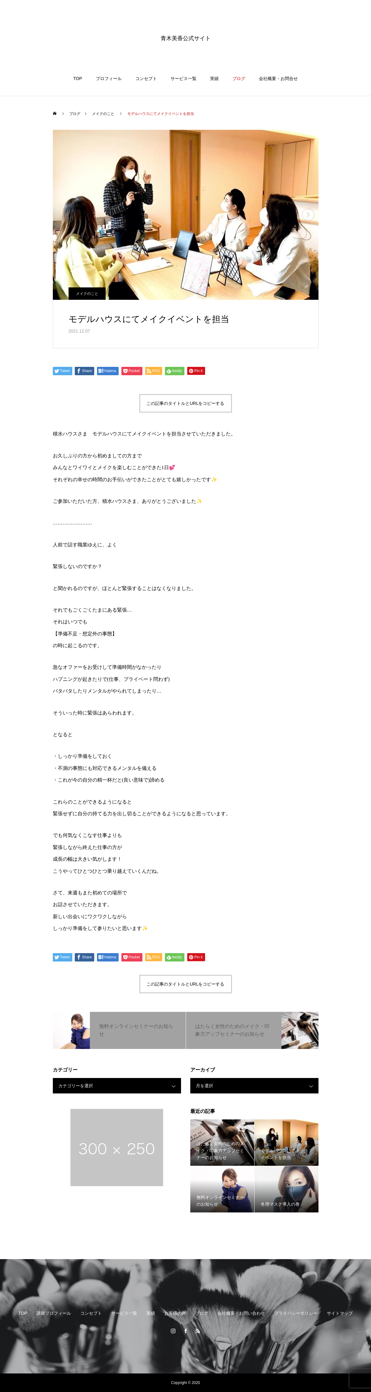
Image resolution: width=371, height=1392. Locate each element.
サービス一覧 (183, 78)
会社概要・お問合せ (278, 78)
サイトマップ (340, 1313)
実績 (214, 78)
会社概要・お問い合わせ (241, 1313)
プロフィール (109, 78)
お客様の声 (175, 1313)
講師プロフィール (53, 1313)
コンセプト (146, 78)
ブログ (238, 78)
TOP (77, 78)
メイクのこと (87, 293)
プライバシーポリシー (296, 1313)
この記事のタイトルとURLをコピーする (185, 403)
